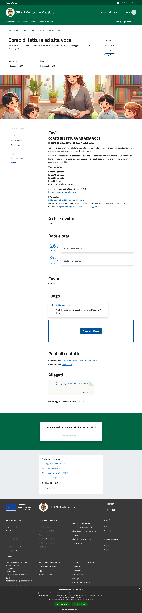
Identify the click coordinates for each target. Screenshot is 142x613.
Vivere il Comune (22, 30)
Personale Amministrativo (15, 546)
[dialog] (71, 599)
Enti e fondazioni (12, 538)
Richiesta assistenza (46, 574)
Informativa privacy (78, 574)
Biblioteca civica (63, 305)
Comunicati (108, 530)
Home (10, 30)
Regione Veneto (12, 3)
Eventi (34, 30)
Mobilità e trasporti (46, 546)
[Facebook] (108, 12)
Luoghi (106, 545)
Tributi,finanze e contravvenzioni (83, 531)
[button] (71, 609)
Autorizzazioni (76, 543)
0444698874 (67, 364)
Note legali (75, 578)
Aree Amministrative (14, 530)
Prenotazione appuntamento (49, 562)
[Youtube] (114, 12)
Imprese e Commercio (47, 538)
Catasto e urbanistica (47, 542)
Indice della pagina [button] (17, 129)
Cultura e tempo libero (47, 530)
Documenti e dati (12, 550)
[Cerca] (133, 12)
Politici (8, 542)
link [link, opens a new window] (92, 600)
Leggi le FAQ (43, 570)
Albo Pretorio (76, 566)
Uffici (8, 534)
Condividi (109, 40)
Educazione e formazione (80, 523)
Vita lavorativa (44, 534)
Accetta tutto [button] (62, 604)
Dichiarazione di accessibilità (82, 582)
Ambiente (75, 535)
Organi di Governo (12, 526)
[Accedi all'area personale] (125, 3)
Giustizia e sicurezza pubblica (82, 527)
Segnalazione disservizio (48, 566)
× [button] (139, 589)
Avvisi (106, 534)
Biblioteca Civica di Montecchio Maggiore (66, 200)
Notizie (107, 526)
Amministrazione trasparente (82, 562)
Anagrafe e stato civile (47, 526)
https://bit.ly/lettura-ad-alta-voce (62, 192)
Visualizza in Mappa (91, 331)
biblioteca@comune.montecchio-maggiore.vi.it (81, 206)
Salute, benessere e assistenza (83, 539)
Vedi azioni (110, 45)
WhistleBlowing (77, 570)
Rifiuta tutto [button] (80, 604)
